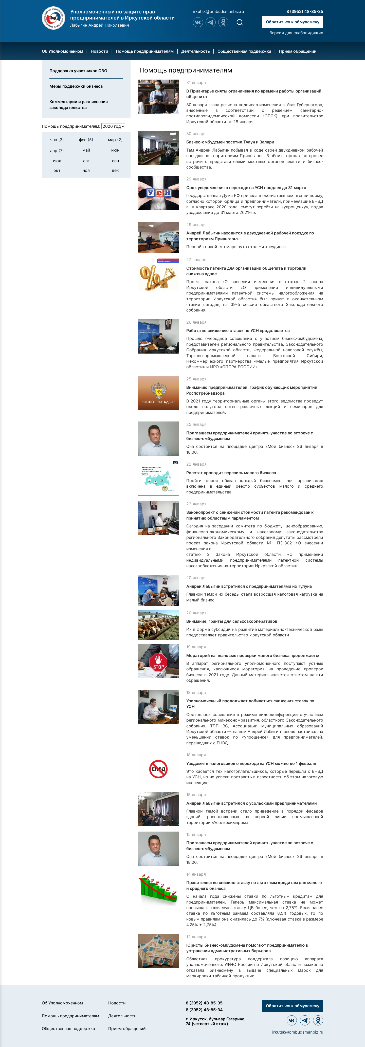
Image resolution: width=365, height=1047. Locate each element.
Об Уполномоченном (62, 51)
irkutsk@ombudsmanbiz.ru (218, 11)
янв (57, 139)
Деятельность (195, 51)
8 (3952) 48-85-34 (204, 1009)
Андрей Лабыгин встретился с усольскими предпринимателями (251, 803)
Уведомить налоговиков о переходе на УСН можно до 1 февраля (251, 763)
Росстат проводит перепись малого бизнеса (231, 472)
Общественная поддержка (244, 51)
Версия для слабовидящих (296, 32)
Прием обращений (298, 51)
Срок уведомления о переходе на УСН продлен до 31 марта (246, 187)
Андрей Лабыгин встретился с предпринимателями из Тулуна (249, 586)
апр (57, 150)
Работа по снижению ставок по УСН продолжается (238, 330)
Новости (99, 51)
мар (115, 139)
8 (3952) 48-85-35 (304, 11)
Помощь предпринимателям (145, 51)
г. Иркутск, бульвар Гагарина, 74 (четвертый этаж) (216, 1021)
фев (86, 139)
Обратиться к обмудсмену (292, 21)
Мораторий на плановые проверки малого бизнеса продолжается (253, 655)
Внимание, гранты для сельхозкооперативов (231, 621)
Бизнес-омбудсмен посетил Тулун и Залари (230, 141)
